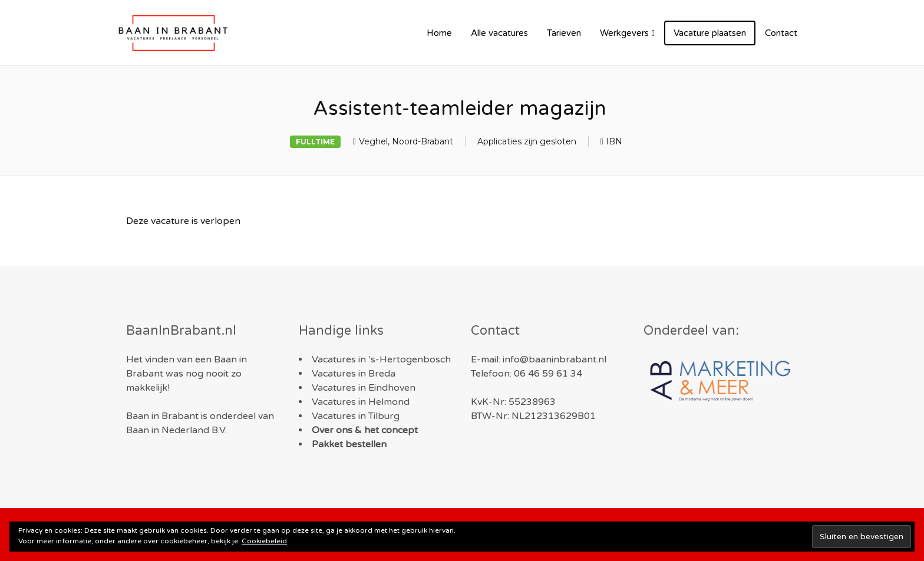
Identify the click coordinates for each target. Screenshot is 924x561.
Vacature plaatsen (710, 33)
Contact (781, 33)
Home (439, 33)
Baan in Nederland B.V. (176, 430)
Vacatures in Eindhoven (363, 388)
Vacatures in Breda (353, 374)
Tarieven (564, 33)
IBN (614, 141)
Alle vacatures (499, 33)
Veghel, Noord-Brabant (406, 141)
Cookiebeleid (264, 541)
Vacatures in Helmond (361, 402)
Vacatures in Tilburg (356, 416)
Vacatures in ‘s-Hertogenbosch (381, 359)
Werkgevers (624, 33)
